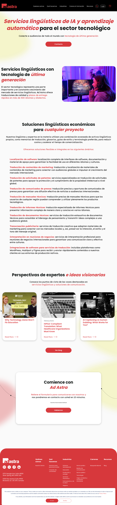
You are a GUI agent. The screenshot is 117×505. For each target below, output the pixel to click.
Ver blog (58, 350)
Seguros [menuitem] (65, 485)
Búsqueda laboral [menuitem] (95, 465)
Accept (52, 500)
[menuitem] (97, 6)
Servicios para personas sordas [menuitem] (54, 466)
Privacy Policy (102, 493)
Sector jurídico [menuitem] (81, 465)
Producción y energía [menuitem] (67, 473)
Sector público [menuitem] (81, 472)
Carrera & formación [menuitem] (76, 6)
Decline (65, 500)
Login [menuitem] (103, 6)
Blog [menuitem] (105, 465)
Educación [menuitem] (66, 470)
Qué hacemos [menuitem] (52, 6)
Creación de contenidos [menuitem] (53, 470)
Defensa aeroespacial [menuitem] (67, 466)
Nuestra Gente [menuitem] (39, 465)
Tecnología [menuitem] (80, 475)
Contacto (59, 44)
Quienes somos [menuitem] (38, 6)
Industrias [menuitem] (63, 6)
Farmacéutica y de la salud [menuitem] (68, 482)
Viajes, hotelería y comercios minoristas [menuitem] (82, 479)
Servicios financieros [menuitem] (66, 477)
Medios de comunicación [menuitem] (81, 469)
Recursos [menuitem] (90, 6)
